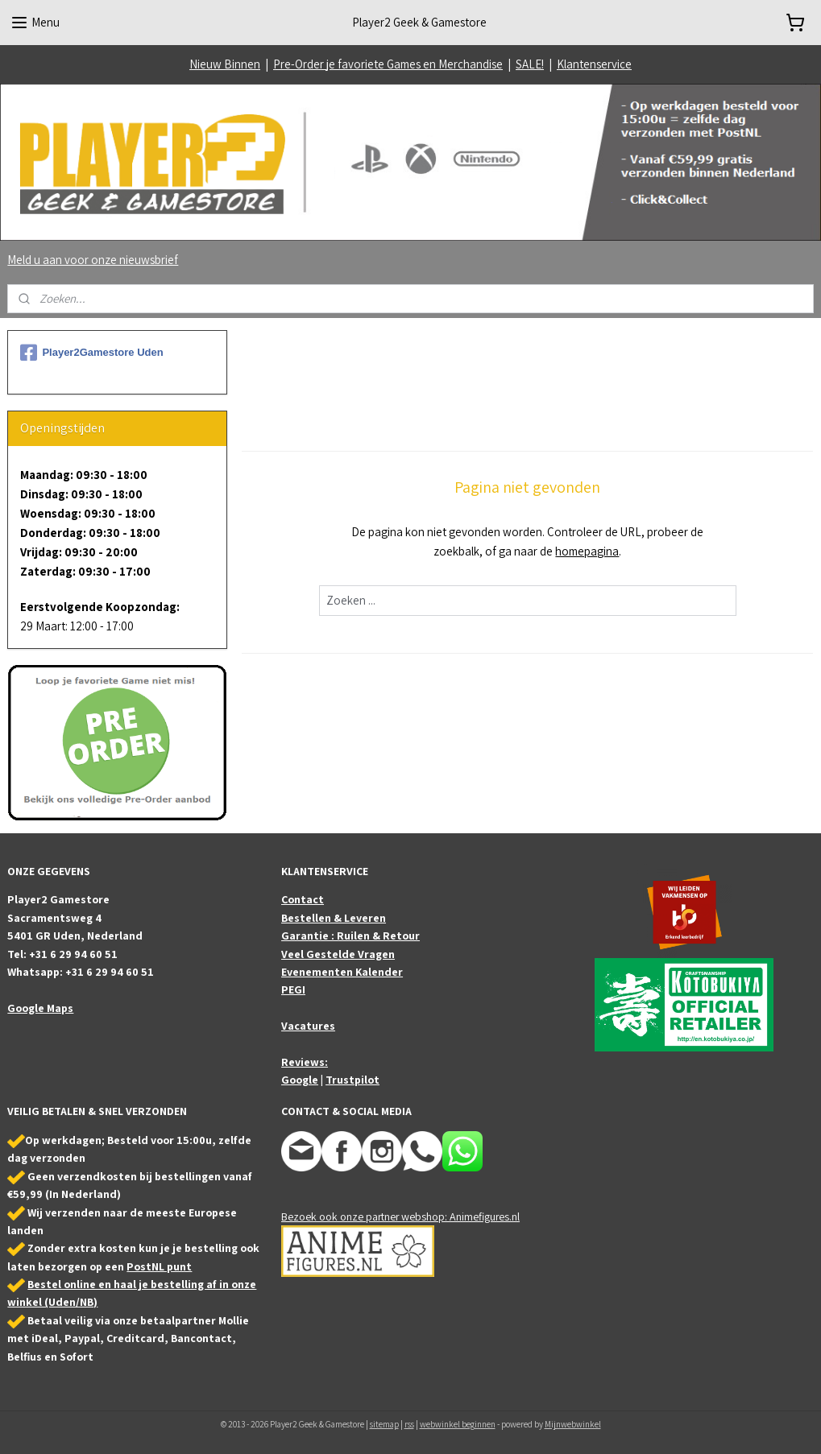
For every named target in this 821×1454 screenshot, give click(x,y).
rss (409, 1424)
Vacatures (308, 1025)
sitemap (384, 1424)
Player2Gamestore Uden (91, 352)
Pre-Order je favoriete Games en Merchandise (388, 64)
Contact (302, 899)
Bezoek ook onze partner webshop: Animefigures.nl (400, 1216)
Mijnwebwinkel (573, 1424)
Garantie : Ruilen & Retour (350, 935)
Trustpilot (352, 1079)
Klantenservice (594, 64)
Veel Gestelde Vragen (338, 954)
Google (299, 1079)
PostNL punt (159, 1266)
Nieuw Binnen (224, 64)
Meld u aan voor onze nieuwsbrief (92, 259)
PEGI (293, 989)
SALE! (530, 64)
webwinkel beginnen (458, 1424)
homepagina (588, 551)
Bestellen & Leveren (333, 918)
